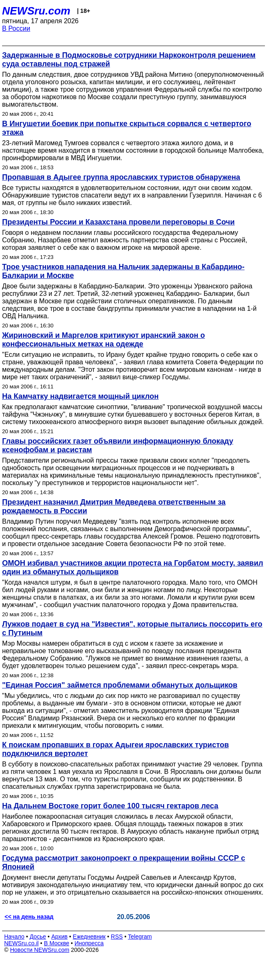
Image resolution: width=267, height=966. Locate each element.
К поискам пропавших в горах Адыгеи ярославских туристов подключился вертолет (115, 749)
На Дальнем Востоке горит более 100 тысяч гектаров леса (110, 806)
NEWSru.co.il (21, 943)
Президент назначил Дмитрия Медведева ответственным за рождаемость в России (114, 506)
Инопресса (89, 943)
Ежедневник (89, 936)
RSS (117, 936)
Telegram (140, 936)
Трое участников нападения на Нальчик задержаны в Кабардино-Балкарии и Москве (123, 271)
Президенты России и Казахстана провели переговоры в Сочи (118, 222)
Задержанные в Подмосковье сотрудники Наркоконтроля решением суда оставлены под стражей (128, 59)
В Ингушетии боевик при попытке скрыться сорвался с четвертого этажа (126, 128)
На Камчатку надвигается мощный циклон (80, 396)
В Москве (56, 943)
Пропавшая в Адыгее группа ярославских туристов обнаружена (121, 177)
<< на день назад (29, 916)
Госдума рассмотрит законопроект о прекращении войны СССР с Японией (123, 862)
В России (16, 28)
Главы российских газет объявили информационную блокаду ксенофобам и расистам (117, 445)
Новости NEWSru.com (39, 949)
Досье (37, 936)
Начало (14, 936)
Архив (59, 936)
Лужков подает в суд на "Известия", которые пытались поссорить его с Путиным (132, 628)
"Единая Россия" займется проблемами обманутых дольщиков (120, 685)
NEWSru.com (36, 11)
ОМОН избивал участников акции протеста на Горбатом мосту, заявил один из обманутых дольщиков (132, 567)
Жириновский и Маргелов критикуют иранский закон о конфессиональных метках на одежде (103, 339)
